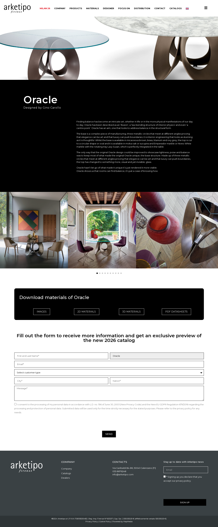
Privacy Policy (91, 521)
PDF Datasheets (176, 311)
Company (59, 8)
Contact (159, 8)
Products (76, 8)
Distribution (142, 8)
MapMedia (128, 521)
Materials (92, 8)
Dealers (65, 477)
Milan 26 (45, 8)
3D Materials (131, 311)
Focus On (124, 8)
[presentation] (39, 422)
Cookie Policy (105, 521)
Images (42, 311)
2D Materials (86, 311)
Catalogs (175, 8)
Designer (108, 8)
